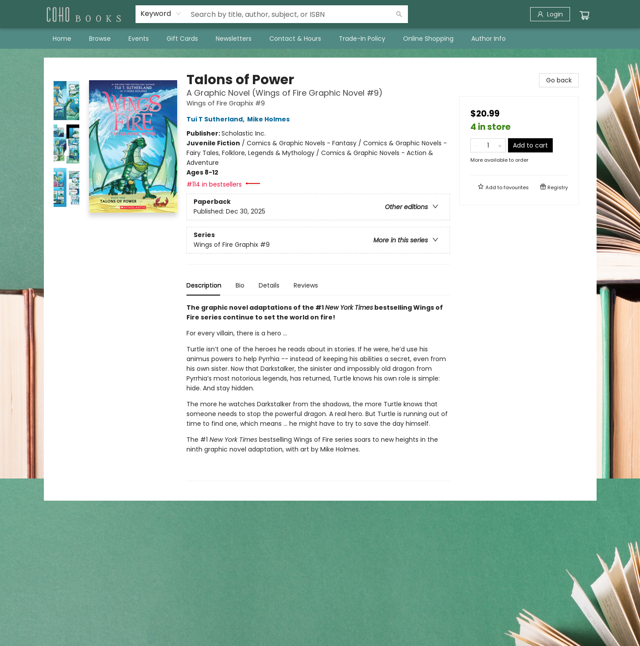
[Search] (399, 14)
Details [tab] (269, 285)
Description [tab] (203, 285)
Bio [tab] (240, 285)
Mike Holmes (269, 119)
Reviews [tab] (306, 285)
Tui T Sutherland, (216, 119)
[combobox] (161, 13)
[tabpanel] (318, 392)
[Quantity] (488, 145)
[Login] (550, 14)
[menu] (320, 38)
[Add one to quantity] (499, 145)
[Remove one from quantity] (476, 145)
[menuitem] (62, 38)
